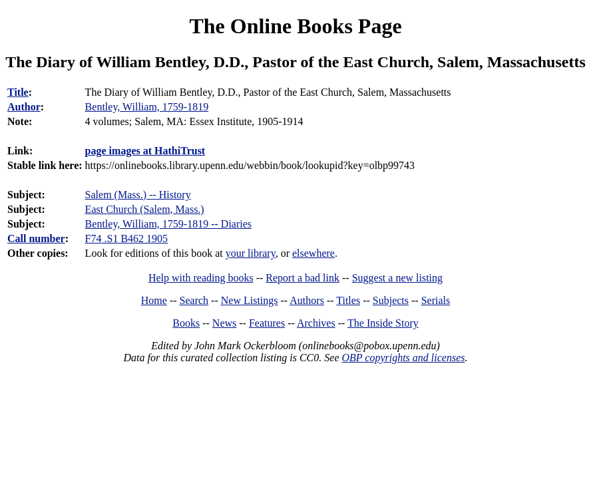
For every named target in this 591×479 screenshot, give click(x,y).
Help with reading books (201, 277)
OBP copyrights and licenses (403, 357)
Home (154, 300)
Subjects (391, 300)
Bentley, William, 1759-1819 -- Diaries (168, 224)
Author (24, 106)
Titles (348, 300)
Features (267, 323)
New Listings (249, 300)
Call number (36, 238)
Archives (316, 323)
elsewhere (313, 253)
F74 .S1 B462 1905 (126, 238)
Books (186, 323)
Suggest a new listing (397, 277)
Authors (307, 300)
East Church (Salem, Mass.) (144, 209)
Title (18, 92)
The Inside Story (383, 323)
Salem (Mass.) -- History (138, 194)
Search (194, 300)
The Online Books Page (295, 26)
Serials (436, 300)
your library (251, 253)
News (224, 323)
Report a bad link (302, 277)
